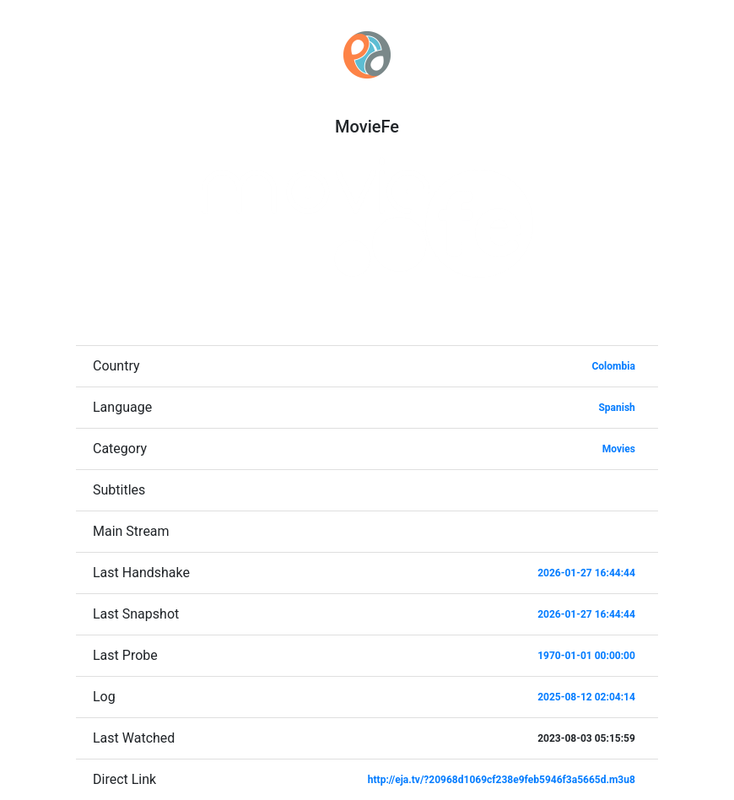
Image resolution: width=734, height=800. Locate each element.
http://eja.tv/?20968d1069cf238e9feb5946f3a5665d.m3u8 (501, 780)
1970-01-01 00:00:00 (586, 656)
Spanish (616, 408)
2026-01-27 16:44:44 (586, 573)
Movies (618, 449)
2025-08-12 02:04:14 (586, 697)
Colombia (612, 366)
